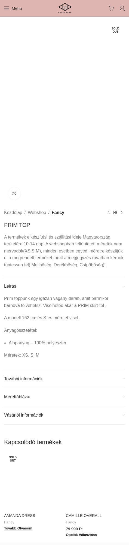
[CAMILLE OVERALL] (95, 481)
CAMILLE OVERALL (84, 515)
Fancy (58, 212)
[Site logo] (64, 7)
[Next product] (121, 212)
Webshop (37, 212)
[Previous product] (108, 212)
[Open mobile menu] (13, 8)
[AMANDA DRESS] (33, 481)
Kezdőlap (13, 212)
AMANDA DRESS (19, 515)
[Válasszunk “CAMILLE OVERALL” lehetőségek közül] (81, 535)
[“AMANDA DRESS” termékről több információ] (18, 528)
